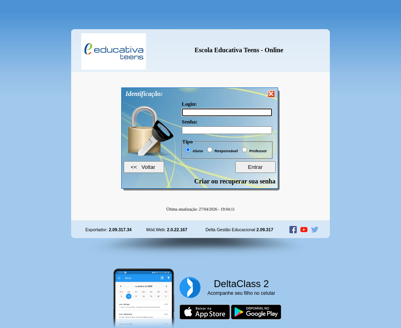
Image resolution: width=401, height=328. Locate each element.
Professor (258, 151)
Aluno (197, 151)
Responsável (226, 151)
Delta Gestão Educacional (239, 229)
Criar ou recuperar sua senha (235, 181)
